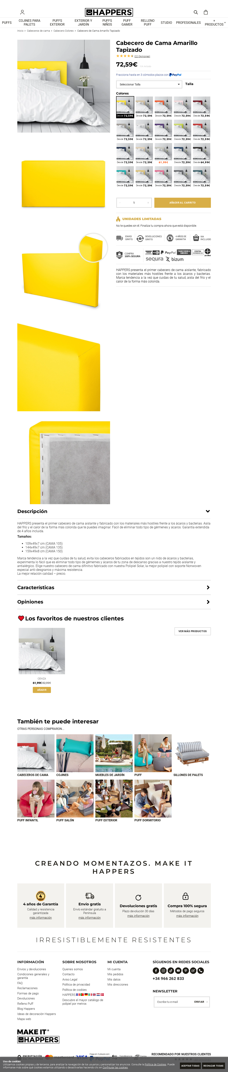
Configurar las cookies (123, 1067)
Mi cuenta (114, 969)
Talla (189, 90)
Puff (138, 782)
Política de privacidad (76, 984)
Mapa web (24, 1019)
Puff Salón (65, 827)
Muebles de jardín (110, 782)
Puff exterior (106, 827)
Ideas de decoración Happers (36, 1014)
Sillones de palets (188, 782)
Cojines (62, 782)
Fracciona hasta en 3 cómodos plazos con (148, 80)
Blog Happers (26, 1009)
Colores (122, 99)
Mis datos (114, 979)
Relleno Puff (25, 1004)
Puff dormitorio (147, 827)
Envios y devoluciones (31, 969)
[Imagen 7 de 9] (75, 805)
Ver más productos (192, 637)
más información (41, 917)
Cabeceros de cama (32, 782)
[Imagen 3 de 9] (114, 760)
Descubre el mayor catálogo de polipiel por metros (82, 1002)
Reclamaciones (27, 988)
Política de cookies (74, 990)
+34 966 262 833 (168, 978)
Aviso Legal (69, 979)
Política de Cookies (155, 1064)
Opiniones (142, 62)
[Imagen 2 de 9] (75, 760)
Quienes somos (72, 969)
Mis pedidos (115, 974)
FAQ (20, 983)
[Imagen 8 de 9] (114, 805)
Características (35, 593)
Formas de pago (28, 993)
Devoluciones (26, 998)
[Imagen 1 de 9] (36, 760)
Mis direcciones (117, 984)
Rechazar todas (211, 1065)
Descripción (32, 517)
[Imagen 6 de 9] (36, 805)
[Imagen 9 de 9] (153, 805)
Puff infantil (27, 827)
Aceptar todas (182, 1065)
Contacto (68, 974)
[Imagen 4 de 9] (153, 760)
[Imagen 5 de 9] (192, 760)
